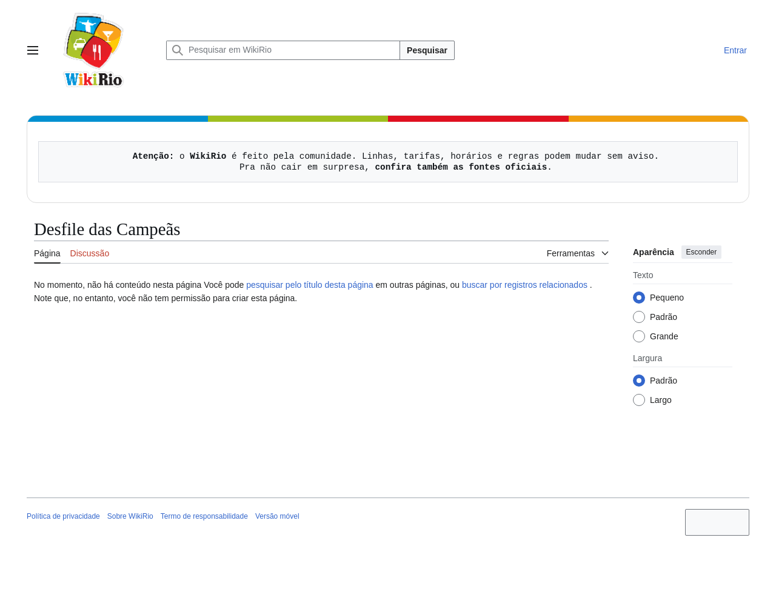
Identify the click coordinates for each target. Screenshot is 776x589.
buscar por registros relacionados (524, 285)
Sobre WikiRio (130, 516)
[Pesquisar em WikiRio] (283, 50)
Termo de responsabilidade (204, 516)
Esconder (701, 252)
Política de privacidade (63, 516)
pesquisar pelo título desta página (309, 285)
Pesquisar (427, 50)
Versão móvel (277, 516)
